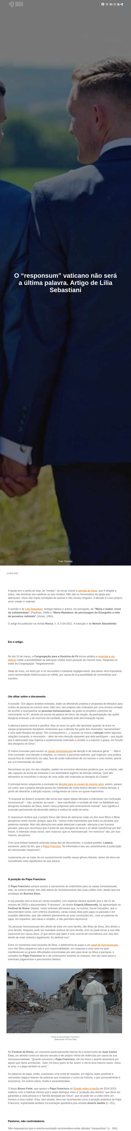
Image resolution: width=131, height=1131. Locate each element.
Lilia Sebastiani (34, 609)
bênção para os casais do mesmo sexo (81, 784)
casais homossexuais (60, 751)
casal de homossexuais (104, 945)
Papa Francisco (52, 846)
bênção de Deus (87, 590)
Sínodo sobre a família (86, 1088)
